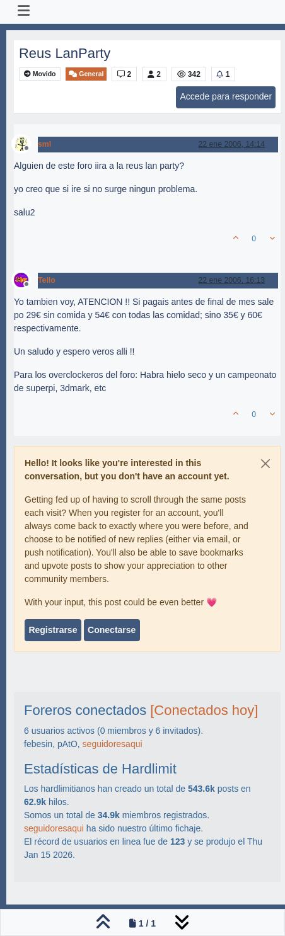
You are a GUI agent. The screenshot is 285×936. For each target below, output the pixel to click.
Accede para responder (226, 96)
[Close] (265, 464)
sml (44, 144)
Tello (46, 280)
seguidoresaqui (112, 744)
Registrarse (52, 630)
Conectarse (112, 630)
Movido (40, 74)
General (86, 74)
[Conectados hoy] (204, 710)
